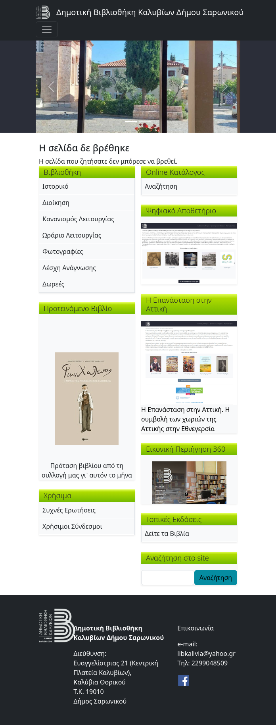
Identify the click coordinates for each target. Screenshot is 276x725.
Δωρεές (53, 284)
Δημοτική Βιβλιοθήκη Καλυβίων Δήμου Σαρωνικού (149, 12)
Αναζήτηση (161, 186)
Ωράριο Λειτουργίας (72, 235)
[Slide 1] (131, 121)
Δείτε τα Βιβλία (167, 533)
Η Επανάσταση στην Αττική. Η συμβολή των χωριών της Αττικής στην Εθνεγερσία (185, 419)
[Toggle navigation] (47, 29)
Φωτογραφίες (62, 251)
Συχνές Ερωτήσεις (69, 510)
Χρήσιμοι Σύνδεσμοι (72, 526)
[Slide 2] (145, 121)
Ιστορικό (55, 186)
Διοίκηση (55, 202)
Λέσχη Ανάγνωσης (69, 267)
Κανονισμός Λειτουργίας (78, 219)
